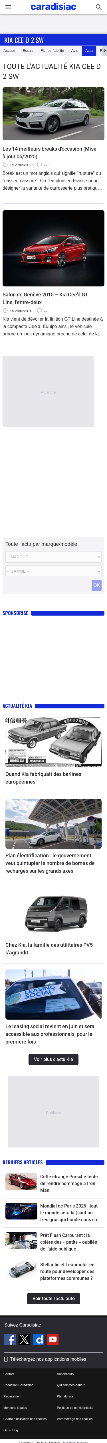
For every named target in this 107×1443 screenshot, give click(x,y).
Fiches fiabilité (52, 50)
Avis (74, 50)
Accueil (9, 50)
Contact (8, 1374)
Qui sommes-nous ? (71, 1385)
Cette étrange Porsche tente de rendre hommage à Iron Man (69, 1183)
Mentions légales (15, 1407)
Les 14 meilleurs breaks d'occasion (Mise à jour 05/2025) (49, 152)
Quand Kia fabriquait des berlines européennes (43, 778)
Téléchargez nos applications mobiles (48, 1359)
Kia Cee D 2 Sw (24, 40)
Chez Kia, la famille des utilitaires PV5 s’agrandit (49, 949)
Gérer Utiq (10, 1430)
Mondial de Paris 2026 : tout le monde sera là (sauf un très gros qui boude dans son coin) (70, 1213)
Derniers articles (23, 1162)
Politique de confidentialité (75, 1407)
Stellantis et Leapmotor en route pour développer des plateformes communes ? (67, 1271)
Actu (89, 50)
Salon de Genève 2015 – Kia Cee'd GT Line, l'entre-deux (45, 298)
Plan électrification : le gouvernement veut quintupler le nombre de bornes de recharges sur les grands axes (50, 863)
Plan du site (65, 1396)
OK (96, 585)
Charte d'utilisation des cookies (25, 1419)
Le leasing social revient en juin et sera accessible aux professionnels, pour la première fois (49, 1034)
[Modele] (53, 571)
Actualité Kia (17, 705)
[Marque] (53, 557)
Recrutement (12, 1396)
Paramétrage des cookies (75, 1419)
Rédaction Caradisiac (18, 1385)
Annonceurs (65, 1374)
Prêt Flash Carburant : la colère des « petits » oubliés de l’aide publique (68, 1242)
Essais (28, 50)
